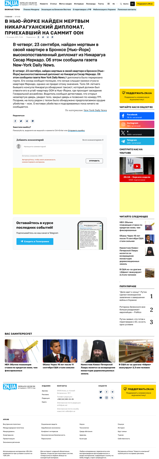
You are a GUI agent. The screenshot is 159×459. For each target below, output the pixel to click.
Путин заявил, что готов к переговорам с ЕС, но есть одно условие (133, 322)
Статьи (53, 4)
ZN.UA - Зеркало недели (137, 177)
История (121, 428)
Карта (44, 402)
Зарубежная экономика (50, 428)
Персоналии (46, 439)
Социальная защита (49, 424)
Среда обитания (86, 431)
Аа (132, 4)
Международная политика (13, 428)
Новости (44, 4)
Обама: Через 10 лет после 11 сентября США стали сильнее (131, 238)
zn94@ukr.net (62, 405)
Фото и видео (65, 4)
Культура (83, 439)
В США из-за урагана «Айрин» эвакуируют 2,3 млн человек (131, 272)
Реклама (45, 395)
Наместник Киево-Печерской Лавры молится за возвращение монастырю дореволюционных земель (129, 256)
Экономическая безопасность (53, 435)
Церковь (83, 435)
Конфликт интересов (49, 431)
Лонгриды (91, 4)
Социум (121, 424)
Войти (125, 4)
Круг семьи (122, 431)
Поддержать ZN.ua (145, 4)
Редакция (46, 398)
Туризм (121, 435)
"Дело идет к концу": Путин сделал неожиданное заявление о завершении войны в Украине (133, 296)
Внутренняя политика (12, 424)
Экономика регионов (11, 442)
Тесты (101, 4)
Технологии (84, 428)
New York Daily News (95, 110)
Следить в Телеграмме (35, 241)
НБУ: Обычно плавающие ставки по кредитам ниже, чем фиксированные (131, 226)
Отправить (94, 161)
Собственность (124, 439)
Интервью (79, 4)
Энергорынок (8, 435)
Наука (82, 424)
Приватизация (9, 439)
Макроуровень (8, 431)
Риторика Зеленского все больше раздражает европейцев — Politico (132, 310)
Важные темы (12, 9)
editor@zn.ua (70, 411)
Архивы (45, 391)
